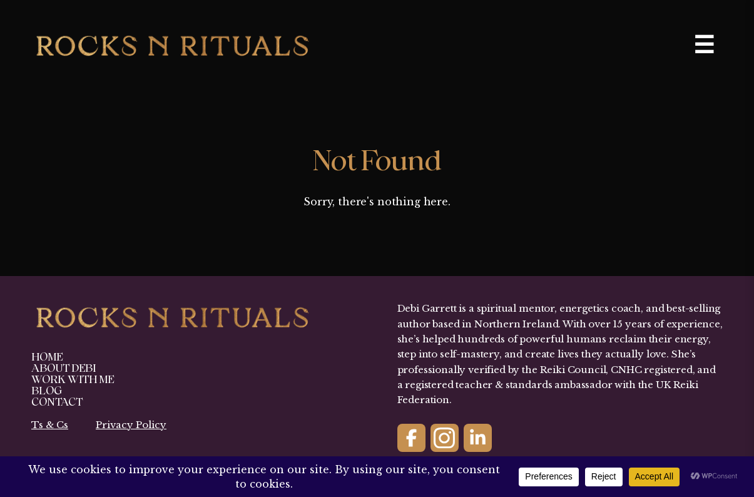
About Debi (63, 368)
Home (47, 357)
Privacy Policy (131, 425)
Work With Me (72, 380)
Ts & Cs (49, 425)
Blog (46, 391)
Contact (57, 402)
